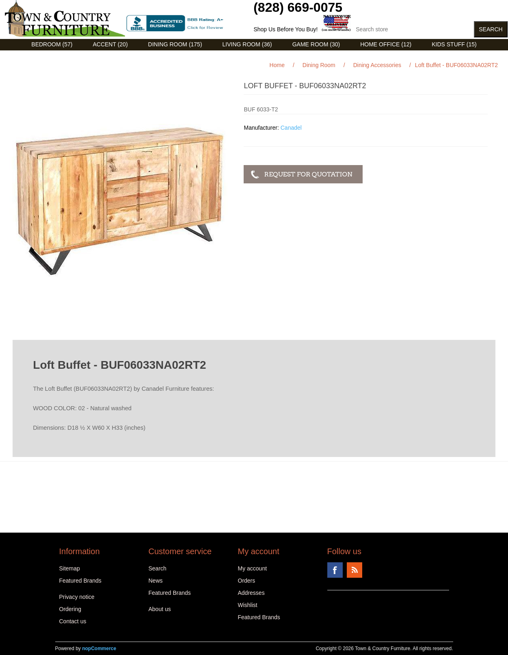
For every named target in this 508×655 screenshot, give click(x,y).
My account (252, 568)
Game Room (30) (316, 44)
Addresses (251, 593)
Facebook (335, 570)
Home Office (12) (385, 44)
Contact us (72, 621)
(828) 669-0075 (297, 7)
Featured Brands (80, 580)
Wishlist (247, 605)
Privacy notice (77, 597)
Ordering (70, 609)
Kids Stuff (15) (454, 44)
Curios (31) (244, 56)
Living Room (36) (247, 44)
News (156, 580)
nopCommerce (99, 648)
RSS (354, 570)
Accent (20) (110, 44)
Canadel (291, 127)
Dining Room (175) (175, 44)
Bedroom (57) (51, 44)
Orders (246, 580)
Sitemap (69, 568)
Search (157, 568)
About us (160, 609)
